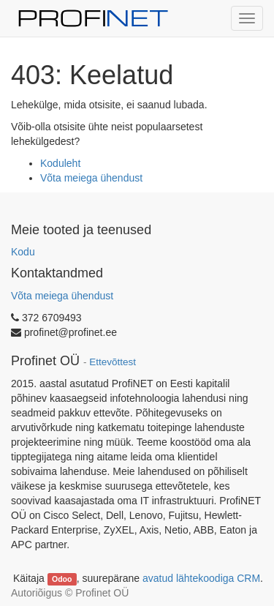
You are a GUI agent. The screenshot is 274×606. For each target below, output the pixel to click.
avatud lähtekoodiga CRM (201, 578)
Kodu (23, 252)
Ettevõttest (112, 361)
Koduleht (60, 163)
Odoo (62, 579)
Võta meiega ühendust (91, 178)
